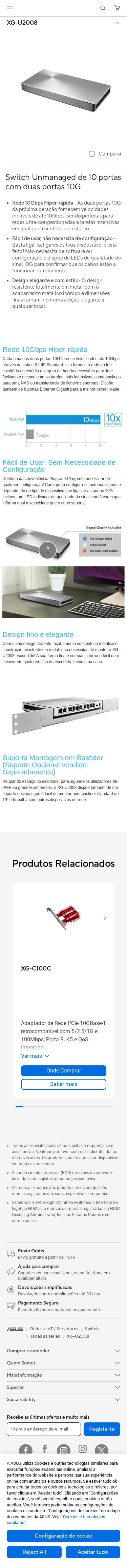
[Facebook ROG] (44, 1451)
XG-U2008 (22, 23)
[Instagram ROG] (82, 1451)
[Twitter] (101, 1451)
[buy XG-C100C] (36, 968)
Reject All (34, 1552)
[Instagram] (63, 1451)
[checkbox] (105, 154)
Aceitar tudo (93, 1552)
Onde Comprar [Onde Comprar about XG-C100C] (63, 1070)
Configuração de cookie (63, 1535)
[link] (63, 8)
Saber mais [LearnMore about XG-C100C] (63, 1084)
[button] (10, 8)
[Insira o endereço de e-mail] (44, 1429)
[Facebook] (26, 1451)
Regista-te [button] (102, 1429)
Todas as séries (45, 1336)
